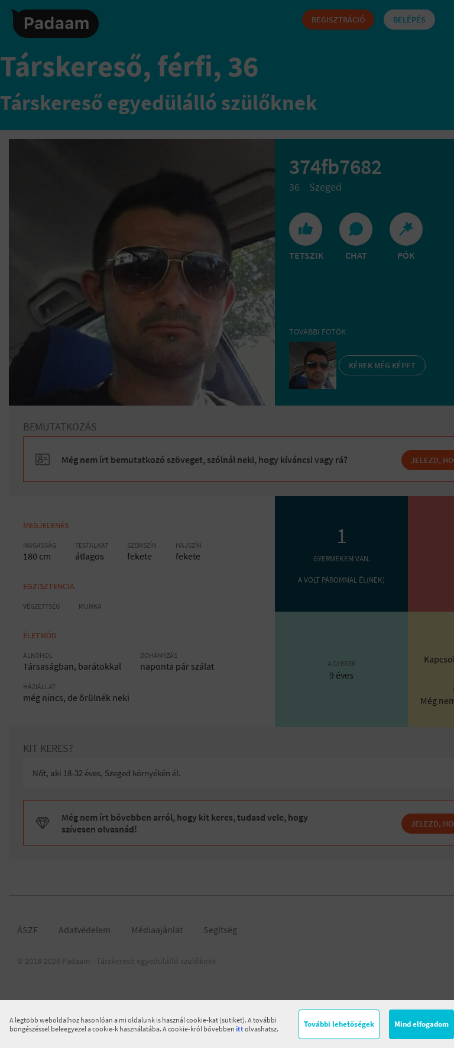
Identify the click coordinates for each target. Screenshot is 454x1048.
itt (240, 1028)
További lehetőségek (339, 1024)
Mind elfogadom (421, 1024)
